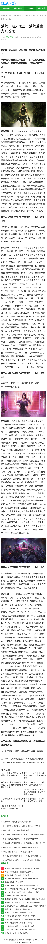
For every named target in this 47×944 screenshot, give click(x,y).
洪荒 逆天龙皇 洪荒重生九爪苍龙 (17, 830)
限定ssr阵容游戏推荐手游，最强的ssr (17, 822)
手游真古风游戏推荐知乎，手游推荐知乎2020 (20, 839)
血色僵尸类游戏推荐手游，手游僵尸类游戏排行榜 (22, 856)
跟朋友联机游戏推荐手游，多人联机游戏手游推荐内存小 (25, 843)
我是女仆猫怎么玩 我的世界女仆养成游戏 (20, 930)
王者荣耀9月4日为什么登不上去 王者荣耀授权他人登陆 (25, 906)
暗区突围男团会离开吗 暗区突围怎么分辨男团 (21, 826)
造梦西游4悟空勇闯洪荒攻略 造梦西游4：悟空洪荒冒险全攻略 (34, 791)
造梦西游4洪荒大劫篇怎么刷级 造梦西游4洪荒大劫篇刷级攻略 (12, 784)
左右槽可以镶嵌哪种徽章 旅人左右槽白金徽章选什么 (24, 835)
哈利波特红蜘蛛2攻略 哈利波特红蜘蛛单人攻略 (22, 919)
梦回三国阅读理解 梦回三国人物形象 (18, 923)
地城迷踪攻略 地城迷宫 (14, 882)
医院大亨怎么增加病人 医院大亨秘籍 (18, 909)
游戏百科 (30, 8)
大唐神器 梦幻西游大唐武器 (15, 896)
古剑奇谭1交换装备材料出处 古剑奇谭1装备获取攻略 (24, 889)
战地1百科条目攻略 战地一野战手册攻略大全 (21, 885)
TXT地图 (21, 940)
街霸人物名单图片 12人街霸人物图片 (18, 852)
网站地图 (29, 940)
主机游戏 (6, 8)
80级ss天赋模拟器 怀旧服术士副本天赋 (19, 872)
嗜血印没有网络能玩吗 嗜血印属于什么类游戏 (22, 879)
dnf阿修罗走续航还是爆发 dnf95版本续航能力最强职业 (25, 899)
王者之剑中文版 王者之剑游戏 (16, 933)
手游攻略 (18, 8)
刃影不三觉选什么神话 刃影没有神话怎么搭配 (22, 892)
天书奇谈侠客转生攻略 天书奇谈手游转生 (20, 916)
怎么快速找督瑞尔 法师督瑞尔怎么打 (18, 913)
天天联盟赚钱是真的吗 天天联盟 (17, 875)
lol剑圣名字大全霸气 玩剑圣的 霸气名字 (20, 926)
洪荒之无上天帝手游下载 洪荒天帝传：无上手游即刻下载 (35, 775)
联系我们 (29, 942)
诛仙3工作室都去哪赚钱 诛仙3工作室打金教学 (21, 860)
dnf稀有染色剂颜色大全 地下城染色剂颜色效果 (25, 763)
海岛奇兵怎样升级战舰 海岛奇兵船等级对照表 (25, 759)
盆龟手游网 (17, 15)
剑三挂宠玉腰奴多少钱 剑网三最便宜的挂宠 (20, 847)
